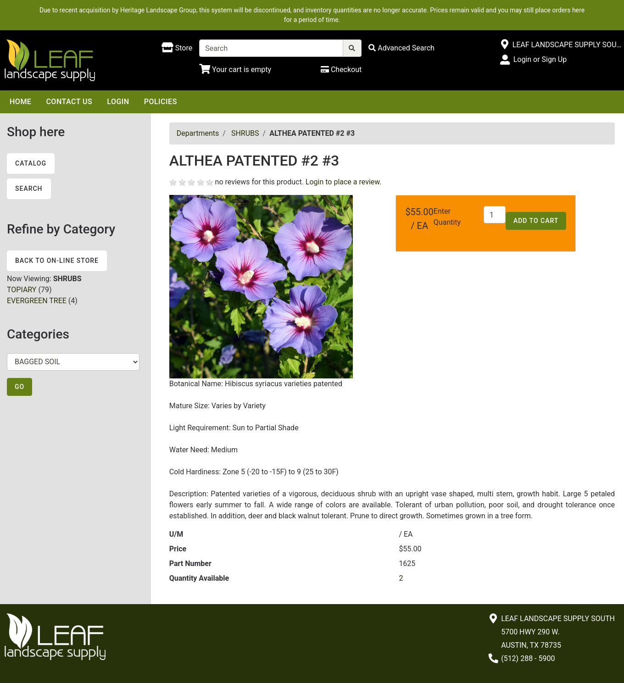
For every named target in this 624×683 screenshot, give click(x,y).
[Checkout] (341, 69)
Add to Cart (535, 220)
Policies (160, 101)
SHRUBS (245, 133)
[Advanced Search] (401, 48)
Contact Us (69, 101)
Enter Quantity (447, 217)
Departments (198, 133)
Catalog (30, 163)
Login (118, 101)
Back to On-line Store (57, 260)
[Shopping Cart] (235, 69)
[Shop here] (177, 48)
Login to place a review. (344, 182)
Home (20, 101)
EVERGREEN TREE (37, 300)
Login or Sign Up (540, 59)
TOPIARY (21, 289)
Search (29, 188)
